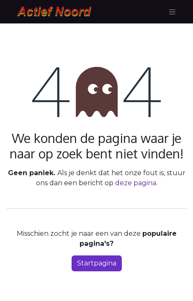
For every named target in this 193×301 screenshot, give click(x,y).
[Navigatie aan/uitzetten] (172, 12)
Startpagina (96, 263)
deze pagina (135, 183)
